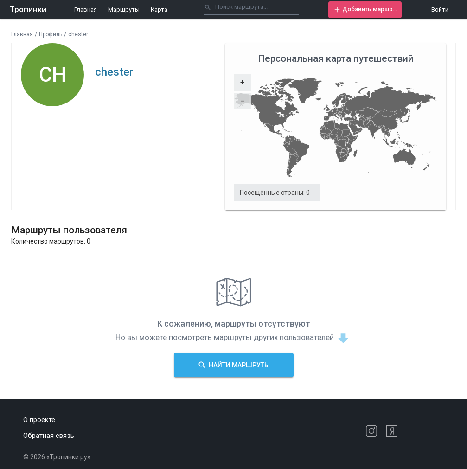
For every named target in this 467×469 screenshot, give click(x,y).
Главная (85, 9)
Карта (159, 9)
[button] (365, 9)
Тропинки (27, 9)
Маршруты (124, 9)
